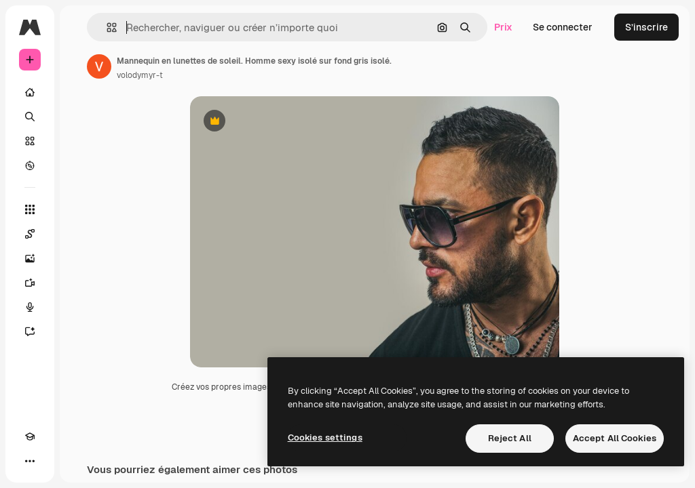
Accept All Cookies (614, 438)
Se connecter (563, 27)
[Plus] (30, 461)
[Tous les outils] (30, 209)
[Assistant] (30, 331)
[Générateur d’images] (30, 258)
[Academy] (30, 436)
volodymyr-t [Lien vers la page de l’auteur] (140, 75)
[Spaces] (30, 234)
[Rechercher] (30, 116)
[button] (106, 27)
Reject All (509, 438)
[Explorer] (30, 165)
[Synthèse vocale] (30, 307)
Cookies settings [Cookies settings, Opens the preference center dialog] (325, 437)
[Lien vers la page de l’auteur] (99, 66)
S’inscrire (646, 27)
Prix (503, 27)
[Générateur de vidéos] (30, 282)
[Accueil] (30, 92)
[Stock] (30, 141)
